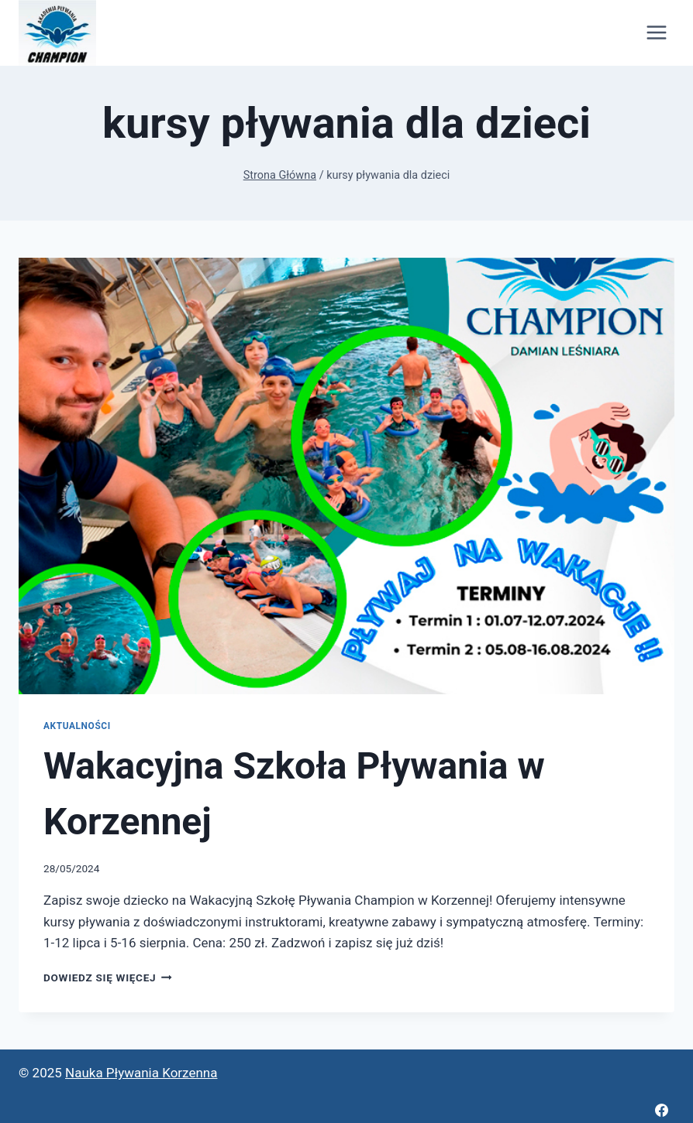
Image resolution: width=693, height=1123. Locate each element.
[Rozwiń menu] (656, 33)
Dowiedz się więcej (107, 977)
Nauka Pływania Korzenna (141, 1072)
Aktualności (77, 726)
